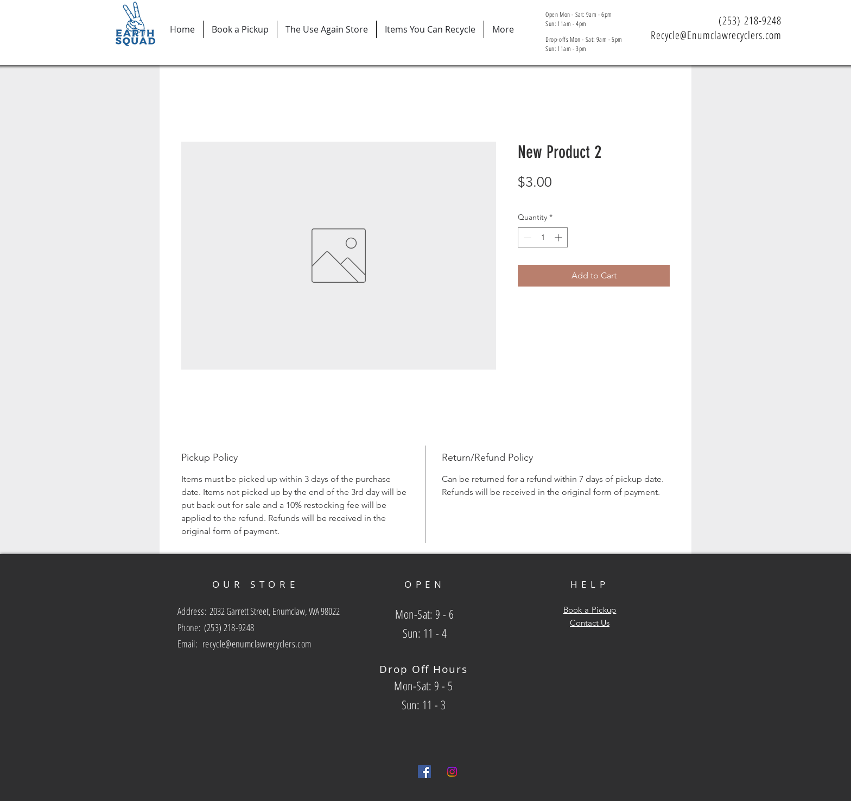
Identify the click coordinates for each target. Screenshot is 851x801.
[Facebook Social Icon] (424, 771)
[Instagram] (452, 771)
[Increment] (559, 237)
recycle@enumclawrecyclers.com (256, 643)
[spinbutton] (542, 237)
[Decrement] (526, 237)
